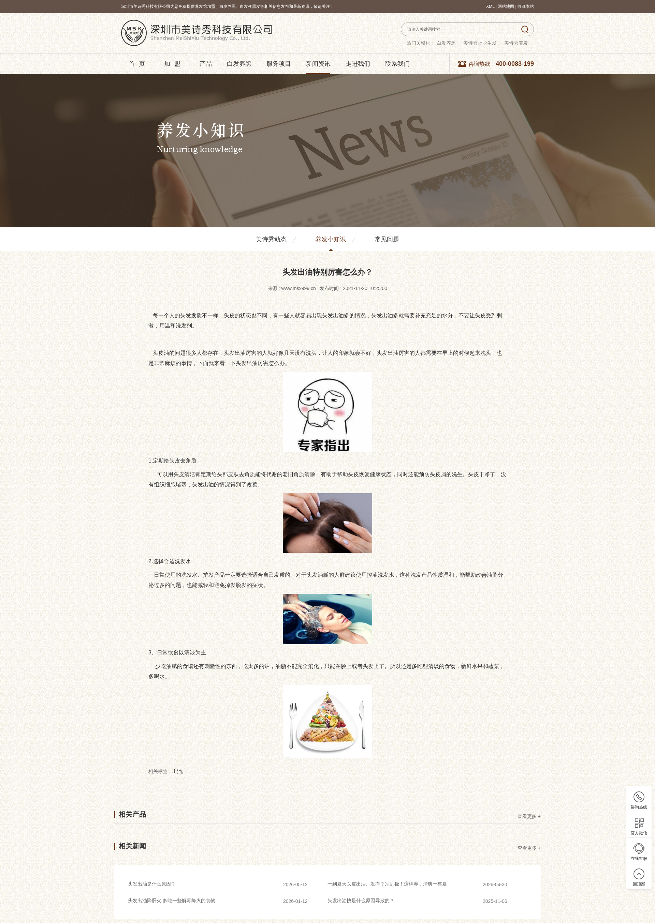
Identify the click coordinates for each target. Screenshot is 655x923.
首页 (139, 63)
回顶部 (639, 884)
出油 (177, 771)
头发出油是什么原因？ (152, 884)
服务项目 (278, 63)
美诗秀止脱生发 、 (483, 43)
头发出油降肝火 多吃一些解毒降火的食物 (171, 900)
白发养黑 (239, 63)
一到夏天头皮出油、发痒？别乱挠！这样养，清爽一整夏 (387, 884)
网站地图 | (508, 6)
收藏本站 (526, 6)
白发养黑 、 (449, 43)
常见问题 (387, 239)
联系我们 (397, 63)
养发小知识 (330, 239)
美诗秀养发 (516, 43)
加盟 (174, 63)
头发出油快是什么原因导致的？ (361, 900)
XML (490, 6)
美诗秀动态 (271, 239)
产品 (206, 63)
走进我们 (358, 63)
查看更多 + (529, 816)
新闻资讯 (318, 63)
